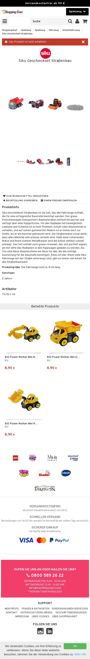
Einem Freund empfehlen (59, 200)
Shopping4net (9, 30)
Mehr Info (80, 654)
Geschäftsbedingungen (71, 612)
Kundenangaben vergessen (70, 608)
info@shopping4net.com (45, 588)
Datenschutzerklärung (36, 612)
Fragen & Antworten (35, 608)
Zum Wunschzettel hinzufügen (25, 196)
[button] (85, 21)
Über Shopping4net (64, 616)
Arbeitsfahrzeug (71, 30)
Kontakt (11, 612)
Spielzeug (26, 30)
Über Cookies (40, 616)
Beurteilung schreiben (20, 200)
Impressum (22, 616)
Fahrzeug (54, 30)
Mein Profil (12, 608)
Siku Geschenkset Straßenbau (17, 33)
